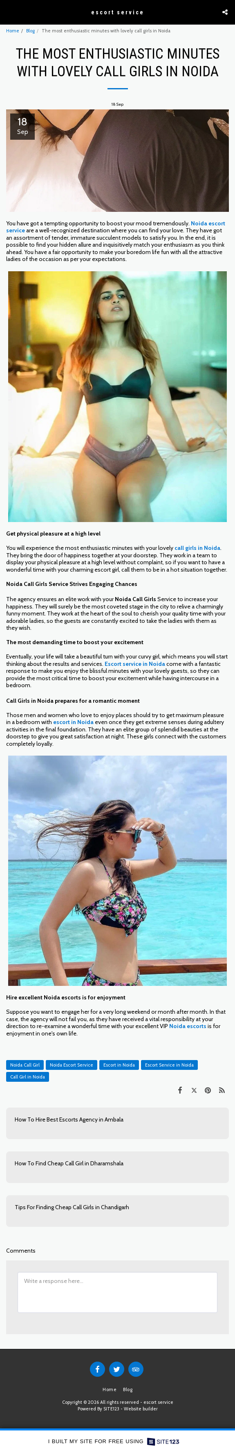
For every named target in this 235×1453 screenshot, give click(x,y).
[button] (9, 12)
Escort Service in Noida (169, 1065)
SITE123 (111, 1409)
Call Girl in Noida (27, 1077)
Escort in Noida (119, 1065)
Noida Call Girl (25, 1065)
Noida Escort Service (71, 1065)
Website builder (141, 1409)
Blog (30, 31)
